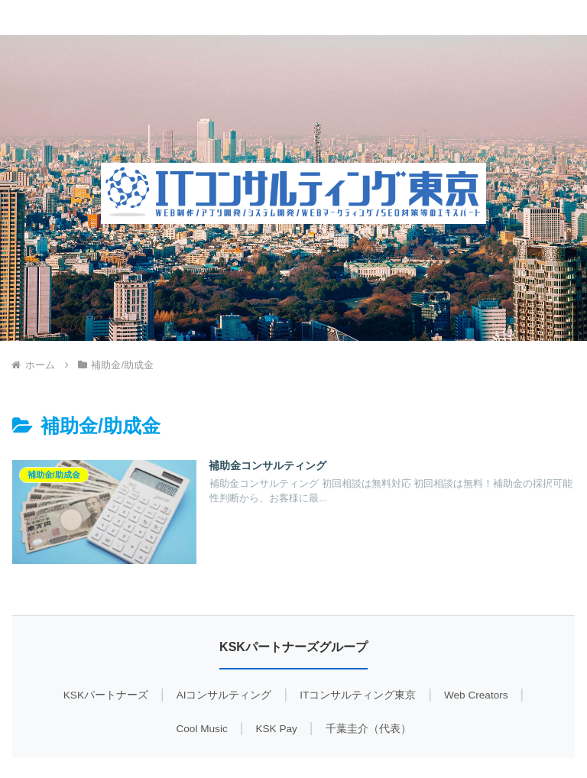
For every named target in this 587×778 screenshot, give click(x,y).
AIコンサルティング (224, 695)
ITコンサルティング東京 (358, 695)
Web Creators (476, 695)
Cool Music (201, 728)
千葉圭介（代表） (368, 728)
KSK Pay (276, 728)
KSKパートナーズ (105, 695)
